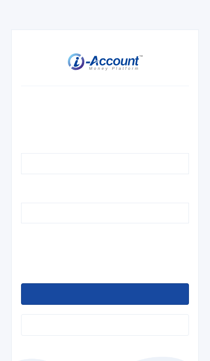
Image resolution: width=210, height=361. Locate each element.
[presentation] (92, 255)
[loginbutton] (105, 294)
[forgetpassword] (105, 325)
